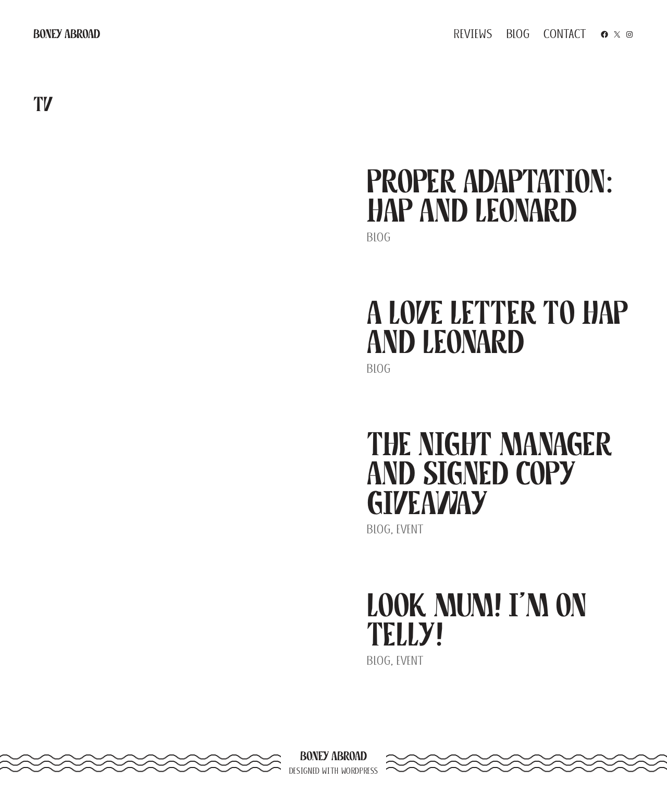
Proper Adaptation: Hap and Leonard (490, 196)
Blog (379, 237)
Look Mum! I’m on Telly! (477, 620)
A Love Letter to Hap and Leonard (497, 327)
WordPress (359, 771)
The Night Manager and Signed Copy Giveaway (489, 473)
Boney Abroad (66, 33)
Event (411, 528)
